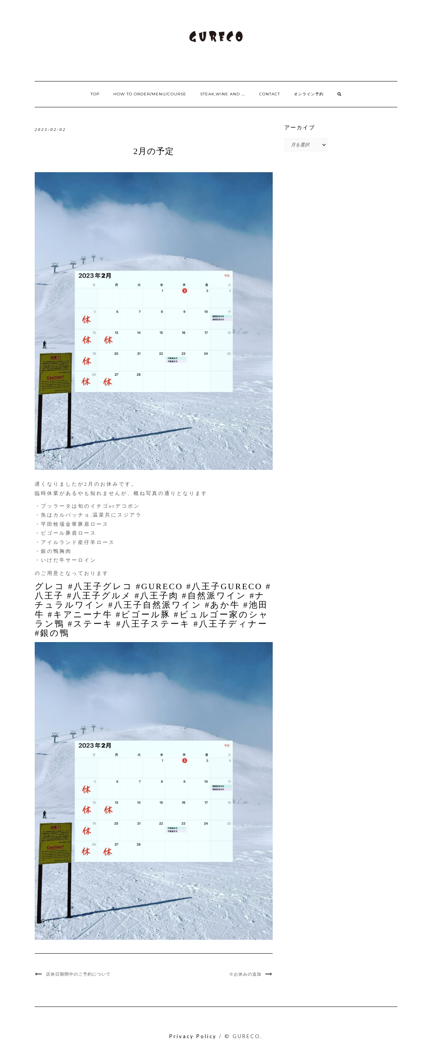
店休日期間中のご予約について (78, 974)
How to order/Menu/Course (149, 94)
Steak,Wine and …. (222, 94)
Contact (269, 94)
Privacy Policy (193, 1036)
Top (95, 94)
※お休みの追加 (245, 974)
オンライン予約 (309, 94)
